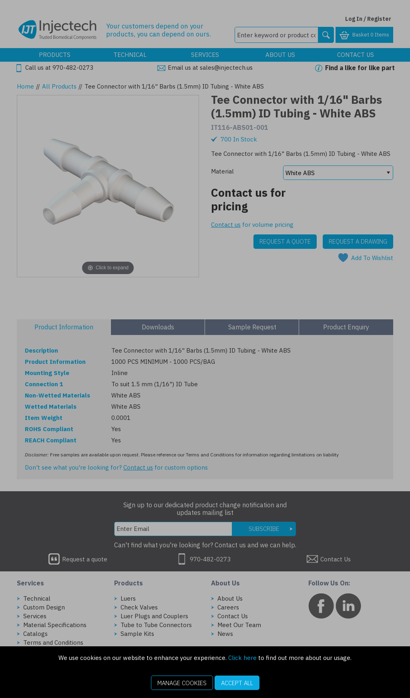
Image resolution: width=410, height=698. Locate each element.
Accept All (237, 683)
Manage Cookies (182, 683)
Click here (242, 658)
